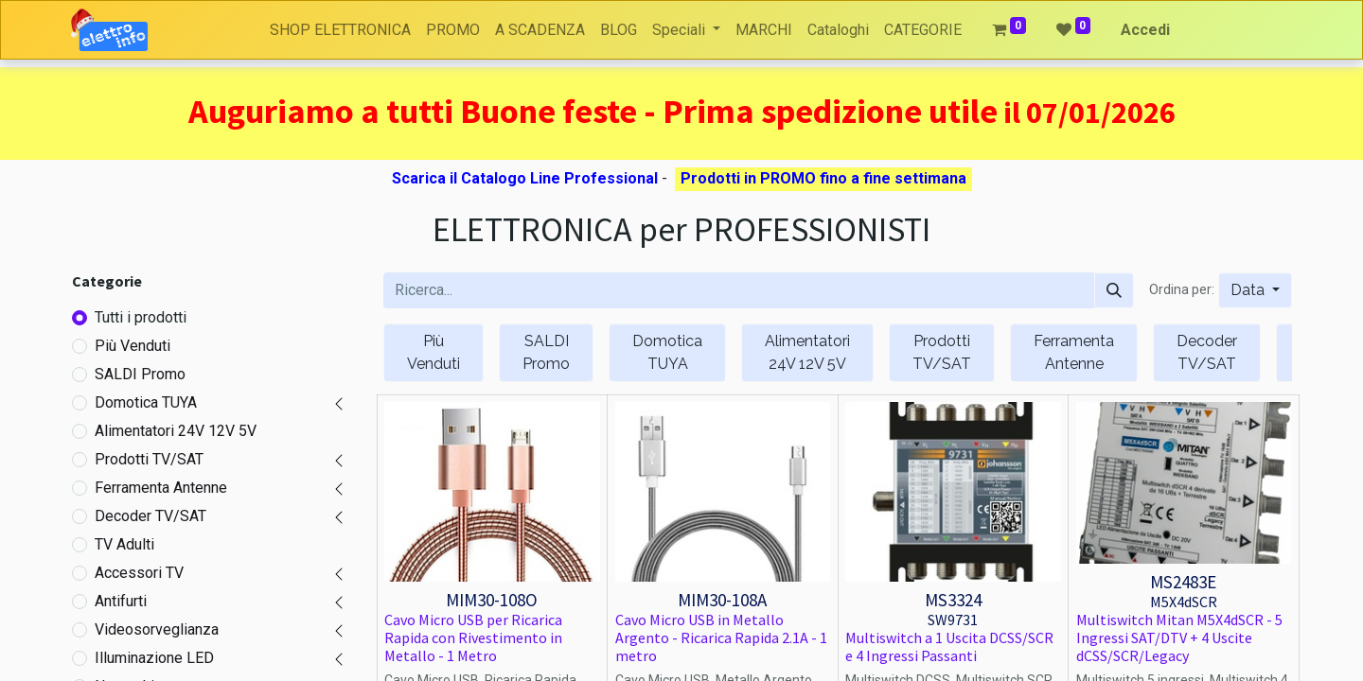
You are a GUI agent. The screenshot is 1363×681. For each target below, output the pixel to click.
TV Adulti (124, 544)
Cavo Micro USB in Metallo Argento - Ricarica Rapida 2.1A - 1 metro (721, 637)
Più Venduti (132, 346)
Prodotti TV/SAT (149, 459)
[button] (1255, 290)
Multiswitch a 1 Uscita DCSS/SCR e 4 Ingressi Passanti (949, 646)
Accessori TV (139, 573)
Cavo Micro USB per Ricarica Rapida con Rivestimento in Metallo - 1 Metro (473, 637)
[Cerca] (1114, 290)
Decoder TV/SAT (150, 516)
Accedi (1145, 30)
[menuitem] (340, 30)
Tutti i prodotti (140, 317)
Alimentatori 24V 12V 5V (176, 431)
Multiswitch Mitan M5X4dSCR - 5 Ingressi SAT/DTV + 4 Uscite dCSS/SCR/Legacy (1179, 637)
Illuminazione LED (154, 658)
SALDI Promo (140, 374)
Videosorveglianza (157, 629)
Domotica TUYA (146, 402)
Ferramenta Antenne (161, 488)
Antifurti (121, 601)
